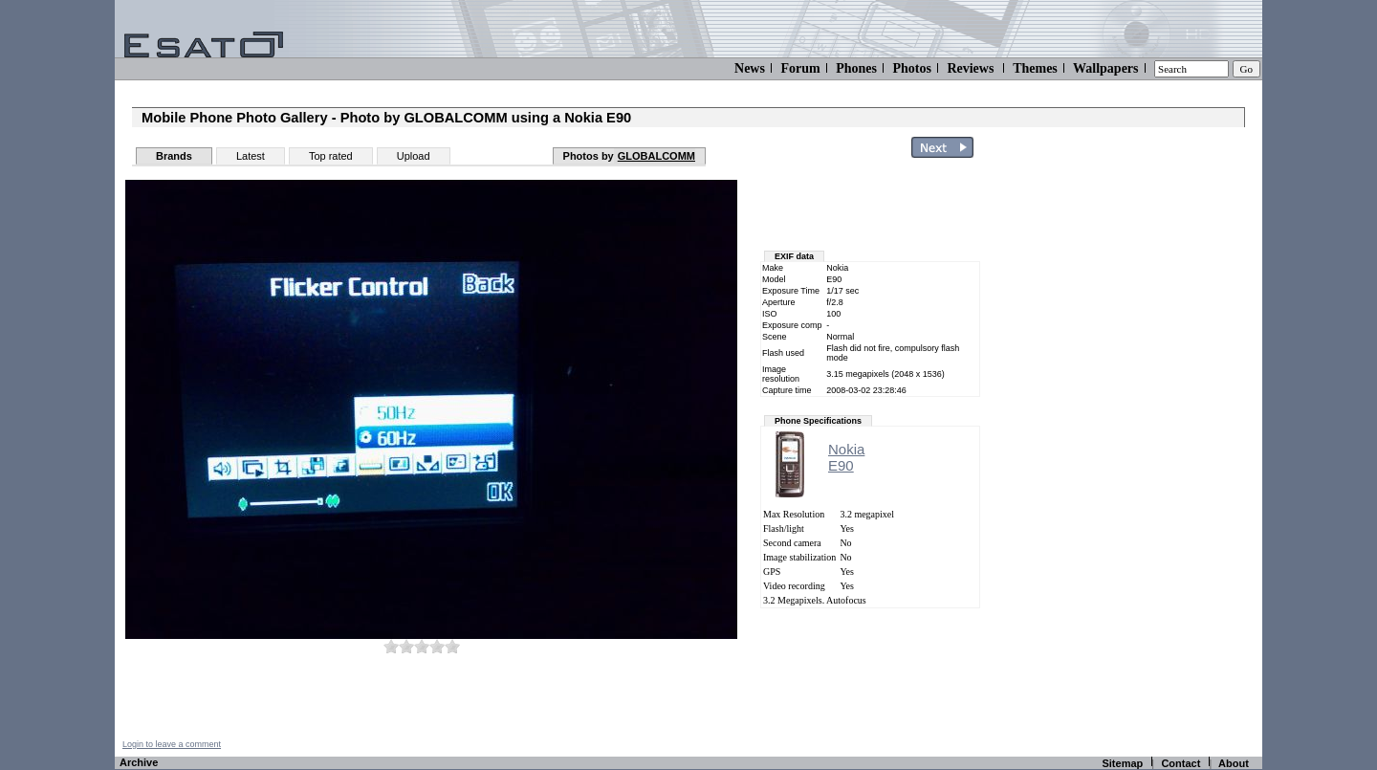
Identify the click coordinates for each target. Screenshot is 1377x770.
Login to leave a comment (171, 744)
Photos (911, 68)
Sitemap (1122, 763)
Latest (250, 156)
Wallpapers (1105, 68)
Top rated (331, 156)
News (749, 68)
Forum (800, 68)
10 (452, 646)
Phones (856, 68)
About (1233, 763)
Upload (413, 156)
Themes (1035, 68)
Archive (139, 762)
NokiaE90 (846, 457)
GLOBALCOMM (656, 156)
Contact (1180, 763)
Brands (174, 156)
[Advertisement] (1149, 452)
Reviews (970, 68)
